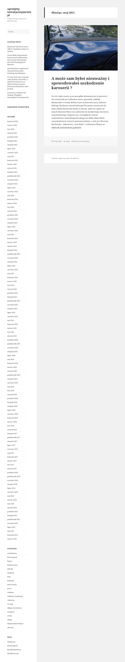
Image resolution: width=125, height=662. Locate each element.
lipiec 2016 (11, 488)
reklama (10, 592)
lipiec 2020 (11, 355)
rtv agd (10, 604)
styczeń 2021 (12, 336)
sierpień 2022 (12, 262)
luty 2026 (10, 129)
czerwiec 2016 (12, 492)
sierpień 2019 (12, 379)
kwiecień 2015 (12, 535)
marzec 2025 (12, 164)
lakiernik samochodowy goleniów (66, 127)
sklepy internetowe (14, 608)
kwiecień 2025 (12, 160)
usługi (9, 620)
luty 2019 (10, 391)
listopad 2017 (12, 433)
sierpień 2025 (12, 145)
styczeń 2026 (12, 133)
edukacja (10, 573)
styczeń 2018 (12, 430)
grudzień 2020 (12, 340)
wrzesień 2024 (12, 180)
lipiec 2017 (11, 445)
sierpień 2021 (12, 309)
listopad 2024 (12, 172)
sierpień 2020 (12, 352)
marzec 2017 (12, 461)
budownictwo (12, 565)
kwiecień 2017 (12, 457)
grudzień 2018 (12, 398)
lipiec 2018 (11, 410)
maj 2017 (10, 453)
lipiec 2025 (11, 149)
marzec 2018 (12, 422)
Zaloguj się (11, 642)
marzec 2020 (12, 367)
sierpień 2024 (12, 184)
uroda (9, 616)
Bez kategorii (12, 557)
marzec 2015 (12, 539)
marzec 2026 (12, 125)
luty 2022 (10, 285)
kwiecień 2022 (12, 277)
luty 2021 (10, 332)
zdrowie (10, 627)
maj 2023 (10, 234)
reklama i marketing (15, 596)
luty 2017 (10, 465)
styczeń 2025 (12, 168)
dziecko (10, 569)
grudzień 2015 (12, 511)
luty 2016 (10, 504)
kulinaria (10, 581)
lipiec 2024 (11, 188)
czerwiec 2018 (12, 414)
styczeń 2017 (12, 469)
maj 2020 (10, 359)
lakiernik (76, 141)
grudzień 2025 (12, 137)
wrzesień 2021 (12, 305)
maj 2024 (10, 195)
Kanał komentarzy (14, 650)
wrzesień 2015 (12, 523)
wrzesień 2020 (12, 348)
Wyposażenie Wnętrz (15, 623)
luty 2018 (10, 426)
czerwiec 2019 (12, 383)
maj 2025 (10, 156)
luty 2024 (10, 207)
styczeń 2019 (12, 394)
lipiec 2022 (11, 266)
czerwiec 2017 (12, 449)
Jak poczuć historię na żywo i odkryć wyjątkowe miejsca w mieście (18, 49)
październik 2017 (13, 437)
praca (9, 588)
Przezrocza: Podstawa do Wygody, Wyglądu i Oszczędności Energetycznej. (18, 95)
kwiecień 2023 (12, 238)
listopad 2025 (12, 141)
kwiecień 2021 (12, 324)
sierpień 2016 (12, 484)
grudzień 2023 (12, 215)
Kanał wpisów (12, 646)
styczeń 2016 (12, 508)
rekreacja (11, 600)
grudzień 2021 (12, 293)
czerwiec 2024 (12, 192)
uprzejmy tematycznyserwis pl (19, 12)
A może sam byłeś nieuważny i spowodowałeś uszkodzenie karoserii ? (80, 83)
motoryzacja (12, 584)
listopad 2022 (12, 250)
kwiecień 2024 (12, 199)
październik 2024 (13, 176)
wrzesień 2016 (12, 480)
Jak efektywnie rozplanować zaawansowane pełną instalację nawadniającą (18, 70)
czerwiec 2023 (12, 231)
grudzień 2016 (12, 472)
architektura (12, 553)
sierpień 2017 (12, 441)
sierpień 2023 (12, 223)
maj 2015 (10, 531)
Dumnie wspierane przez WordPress (65, 158)
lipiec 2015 (11, 527)
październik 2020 (13, 344)
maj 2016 (10, 496)
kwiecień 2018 (12, 418)
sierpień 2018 (12, 406)
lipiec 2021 (11, 312)
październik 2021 (13, 301)
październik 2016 (13, 476)
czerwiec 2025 (12, 153)
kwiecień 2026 (12, 121)
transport (10, 612)
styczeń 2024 (12, 211)
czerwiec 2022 (12, 270)
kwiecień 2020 (12, 363)
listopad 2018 (12, 402)
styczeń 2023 (12, 246)
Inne (9, 577)
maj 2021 (10, 320)
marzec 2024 (12, 203)
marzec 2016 (12, 500)
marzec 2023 (12, 242)
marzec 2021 (12, 328)
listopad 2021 (12, 297)
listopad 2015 (12, 515)
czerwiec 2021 (12, 316)
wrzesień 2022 (12, 258)
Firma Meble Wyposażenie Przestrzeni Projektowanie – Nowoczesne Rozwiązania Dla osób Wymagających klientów (17, 60)
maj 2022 (10, 273)
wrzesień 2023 (12, 219)
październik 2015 (13, 519)
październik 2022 (13, 254)
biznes (9, 561)
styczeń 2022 (12, 289)
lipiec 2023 (11, 227)
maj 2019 (10, 387)
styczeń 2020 (12, 371)
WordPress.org (12, 653)
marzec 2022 (12, 281)
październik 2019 (13, 375)
